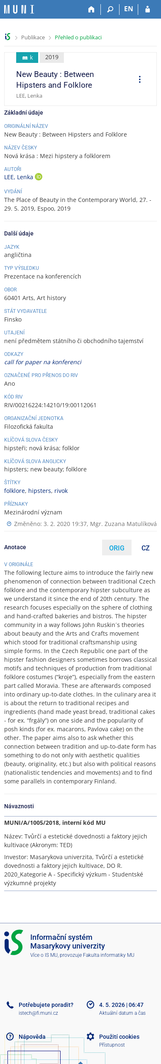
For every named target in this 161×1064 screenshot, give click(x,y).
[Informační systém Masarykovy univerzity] (19, 9)
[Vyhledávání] (110, 9)
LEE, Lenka (19, 177)
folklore (14, 491)
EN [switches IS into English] (128, 8)
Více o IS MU (44, 955)
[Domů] (91, 9)
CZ (145, 548)
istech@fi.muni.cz (38, 1013)
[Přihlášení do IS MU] (147, 9)
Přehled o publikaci (78, 37)
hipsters (39, 491)
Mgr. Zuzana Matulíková (123, 524)
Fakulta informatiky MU (108, 955)
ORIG (116, 548)
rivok (61, 491)
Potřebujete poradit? (46, 1005)
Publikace (33, 37)
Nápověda (32, 1036)
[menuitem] (137, 80)
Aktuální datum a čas (122, 1013)
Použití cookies (119, 1036)
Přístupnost (112, 1045)
